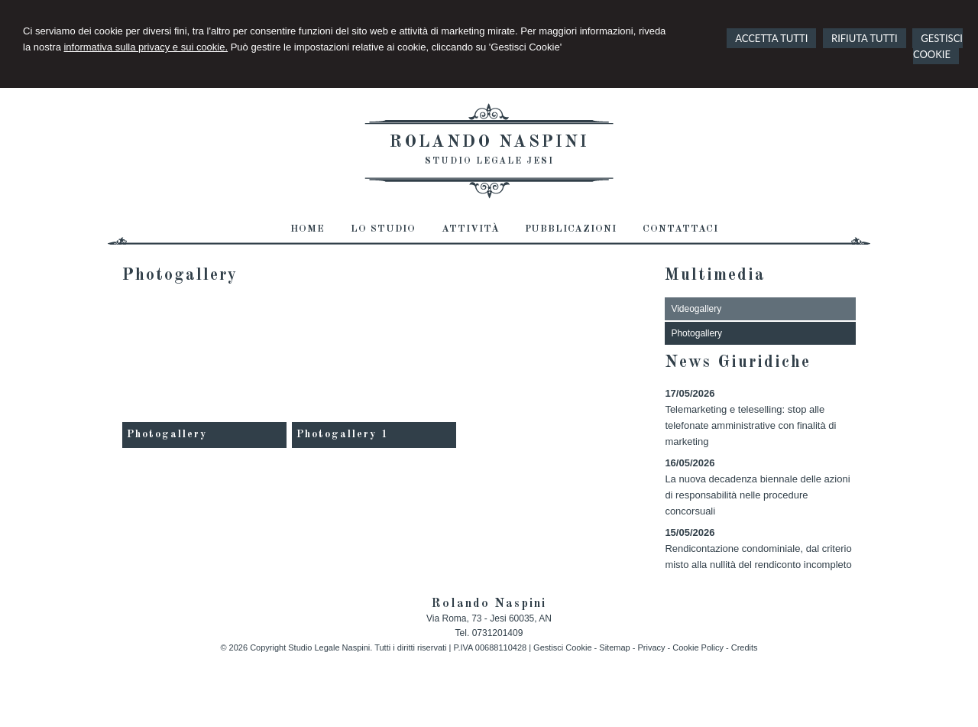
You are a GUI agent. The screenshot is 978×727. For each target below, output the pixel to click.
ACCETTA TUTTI (771, 38)
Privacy (651, 647)
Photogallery (167, 434)
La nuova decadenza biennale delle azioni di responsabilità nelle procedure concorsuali (757, 495)
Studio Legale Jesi (489, 161)
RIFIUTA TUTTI (864, 38)
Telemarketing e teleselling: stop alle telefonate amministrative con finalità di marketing (750, 425)
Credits (744, 647)
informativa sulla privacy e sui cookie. (145, 47)
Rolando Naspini (489, 142)
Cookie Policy (698, 647)
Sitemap (614, 647)
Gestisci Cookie (562, 647)
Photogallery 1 (342, 434)
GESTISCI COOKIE (938, 46)
